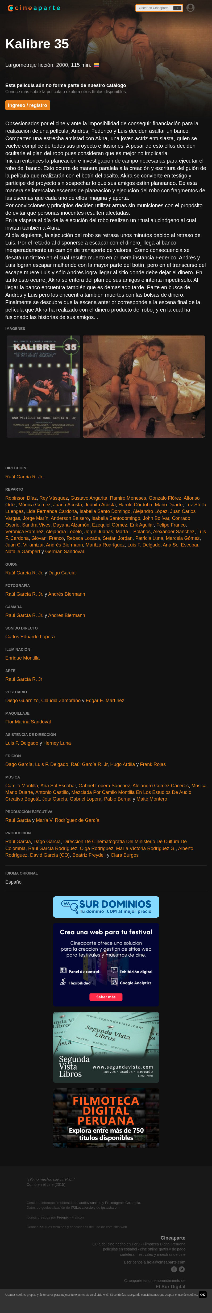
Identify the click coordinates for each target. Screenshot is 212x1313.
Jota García (54, 799)
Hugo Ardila (122, 764)
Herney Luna (57, 743)
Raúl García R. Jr (23, 679)
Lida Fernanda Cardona (51, 511)
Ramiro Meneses (128, 498)
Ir (177, 8)
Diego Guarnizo (22, 700)
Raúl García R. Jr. (24, 476)
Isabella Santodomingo (116, 518)
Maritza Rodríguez (105, 545)
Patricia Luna (149, 538)
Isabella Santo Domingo (105, 511)
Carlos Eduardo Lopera (30, 636)
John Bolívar (156, 518)
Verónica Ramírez (24, 531)
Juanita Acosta (100, 504)
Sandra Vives (36, 525)
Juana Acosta (67, 504)
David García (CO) (50, 855)
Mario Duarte (168, 504)
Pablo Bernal (117, 799)
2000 (62, 65)
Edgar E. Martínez (105, 700)
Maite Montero (151, 799)
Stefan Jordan (117, 538)
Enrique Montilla (22, 658)
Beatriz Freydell (89, 855)
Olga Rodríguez (96, 848)
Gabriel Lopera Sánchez (104, 785)
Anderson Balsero (70, 518)
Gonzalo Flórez (165, 498)
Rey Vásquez (53, 498)
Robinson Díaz (21, 498)
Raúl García (18, 820)
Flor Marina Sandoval (28, 721)
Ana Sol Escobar (180, 545)
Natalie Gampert (22, 551)
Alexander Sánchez (173, 531)
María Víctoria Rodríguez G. (146, 848)
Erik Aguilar (142, 525)
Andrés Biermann (64, 545)
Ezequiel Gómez (109, 525)
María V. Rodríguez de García (67, 820)
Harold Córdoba (135, 504)
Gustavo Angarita (88, 498)
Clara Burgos (125, 855)
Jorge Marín (35, 518)
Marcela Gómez (182, 538)
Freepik (62, 1217)
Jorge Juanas (98, 531)
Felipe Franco (171, 525)
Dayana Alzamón (71, 525)
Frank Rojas (153, 764)
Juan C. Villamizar (24, 545)
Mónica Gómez (34, 504)
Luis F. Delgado (143, 545)
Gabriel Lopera (85, 799)
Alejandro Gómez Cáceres (160, 785)
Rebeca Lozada (83, 538)
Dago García (62, 572)
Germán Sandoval (64, 551)
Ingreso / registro (27, 105)
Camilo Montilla (21, 785)
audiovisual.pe (90, 1203)
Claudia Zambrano (61, 700)
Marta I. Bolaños (133, 531)
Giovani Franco (47, 538)
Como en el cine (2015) (46, 1184)
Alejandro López (150, 511)
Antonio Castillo (52, 792)
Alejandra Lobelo (64, 531)
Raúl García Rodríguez (52, 848)
